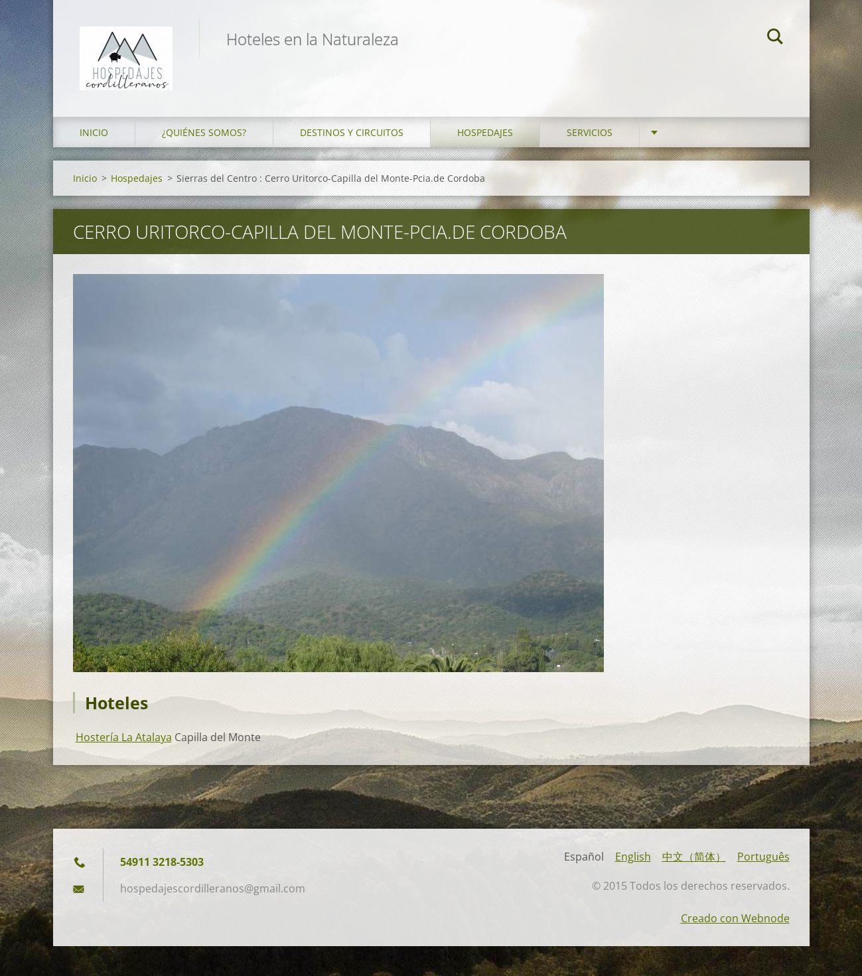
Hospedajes (485, 132)
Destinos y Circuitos (351, 132)
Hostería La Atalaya (124, 737)
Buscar (775, 38)
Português (763, 856)
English (633, 856)
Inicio (94, 132)
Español (584, 856)
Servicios (589, 132)
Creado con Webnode (735, 918)
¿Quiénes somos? (204, 132)
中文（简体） (694, 856)
